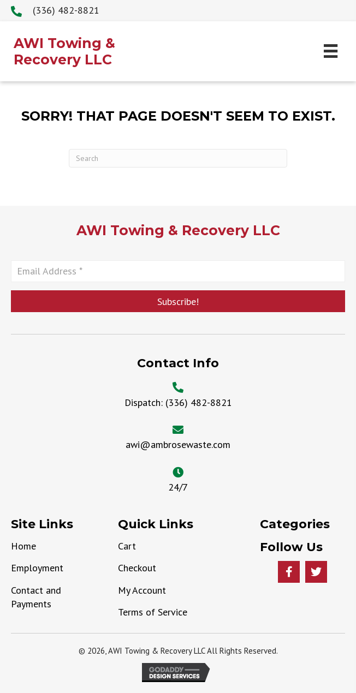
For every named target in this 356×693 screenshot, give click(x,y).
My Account (142, 590)
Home (23, 546)
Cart (127, 546)
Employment (37, 567)
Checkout (137, 567)
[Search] (178, 158)
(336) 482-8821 (198, 402)
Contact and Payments (36, 597)
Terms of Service (152, 612)
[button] (178, 301)
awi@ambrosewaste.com (178, 444)
